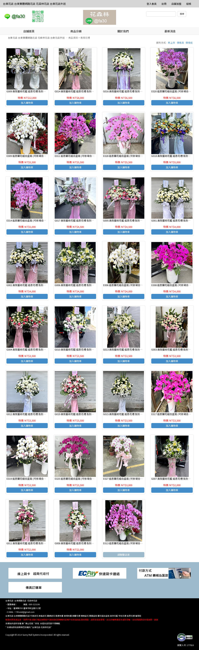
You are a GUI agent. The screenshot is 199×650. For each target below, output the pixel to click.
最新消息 (170, 31)
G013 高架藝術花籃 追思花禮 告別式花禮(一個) (128, 349)
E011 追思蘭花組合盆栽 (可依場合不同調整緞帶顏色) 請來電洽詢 (90, 156)
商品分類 (76, 31)
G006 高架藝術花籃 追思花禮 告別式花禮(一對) (80, 285)
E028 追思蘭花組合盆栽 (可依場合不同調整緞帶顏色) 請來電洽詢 (138, 156)
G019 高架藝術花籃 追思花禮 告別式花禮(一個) (80, 414)
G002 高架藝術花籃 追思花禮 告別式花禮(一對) (31, 285)
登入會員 (152, 3)
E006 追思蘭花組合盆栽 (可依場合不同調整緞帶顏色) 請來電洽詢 (138, 285)
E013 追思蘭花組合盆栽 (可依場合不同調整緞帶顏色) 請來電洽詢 (138, 543)
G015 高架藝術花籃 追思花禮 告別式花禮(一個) (128, 414)
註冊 (164, 3)
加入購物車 (27, 102)
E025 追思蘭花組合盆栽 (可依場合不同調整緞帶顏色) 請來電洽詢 (90, 478)
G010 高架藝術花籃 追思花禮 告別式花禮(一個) (80, 349)
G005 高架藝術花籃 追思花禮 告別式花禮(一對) (128, 220)
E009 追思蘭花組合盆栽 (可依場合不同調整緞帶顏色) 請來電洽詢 (41, 156)
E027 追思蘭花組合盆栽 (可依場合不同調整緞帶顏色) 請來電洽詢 (138, 478)
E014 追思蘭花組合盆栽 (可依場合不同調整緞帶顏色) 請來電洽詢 (41, 220)
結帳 (188, 3)
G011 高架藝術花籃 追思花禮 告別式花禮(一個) (31, 543)
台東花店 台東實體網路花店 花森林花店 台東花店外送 (34, 4)
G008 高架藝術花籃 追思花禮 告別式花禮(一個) (80, 543)
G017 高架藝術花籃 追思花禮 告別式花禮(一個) (80, 220)
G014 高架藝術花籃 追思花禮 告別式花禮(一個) (80, 91)
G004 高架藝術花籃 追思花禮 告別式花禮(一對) (31, 349)
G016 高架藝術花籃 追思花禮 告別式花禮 (125, 91)
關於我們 (123, 31)
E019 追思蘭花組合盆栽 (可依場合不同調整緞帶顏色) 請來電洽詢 (41, 478)
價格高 (180, 42)
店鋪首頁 (29, 31)
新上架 (171, 42)
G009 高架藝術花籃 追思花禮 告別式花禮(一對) (31, 91)
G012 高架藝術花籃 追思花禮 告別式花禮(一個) (31, 414)
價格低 (189, 42)
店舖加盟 (176, 3)
